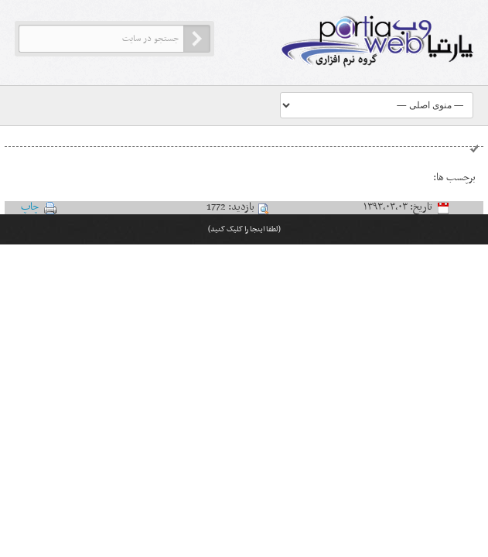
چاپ (30, 207)
